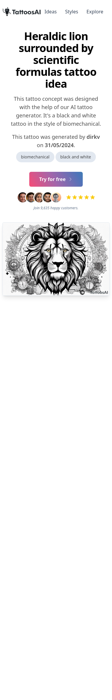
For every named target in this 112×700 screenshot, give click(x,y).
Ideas (51, 11)
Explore (95, 11)
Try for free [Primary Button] (56, 179)
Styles (71, 11)
